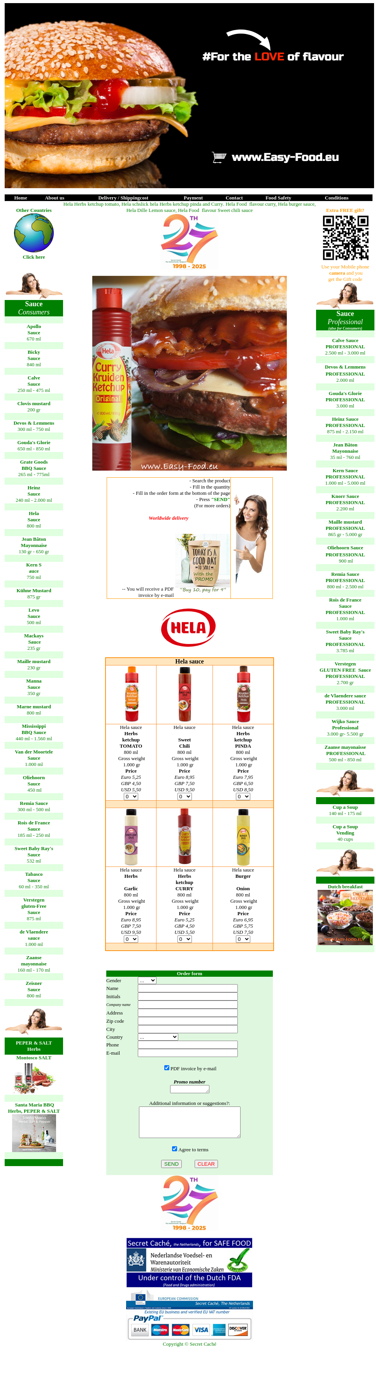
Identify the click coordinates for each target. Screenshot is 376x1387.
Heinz (34, 488)
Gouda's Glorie (34, 442)
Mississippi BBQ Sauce (33, 729)
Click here (34, 257)
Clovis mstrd (34, 403)
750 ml (34, 577)
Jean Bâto (34, 539)
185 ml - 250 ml (34, 835)
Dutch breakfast (345, 886)
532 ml (34, 861)
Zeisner (34, 983)
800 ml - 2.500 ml (345, 586)
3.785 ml (345, 650)
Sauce (34, 332)
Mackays (34, 636)
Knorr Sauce (345, 496)
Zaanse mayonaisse (345, 747)
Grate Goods (33, 462)
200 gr (33, 410)
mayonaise (34, 964)
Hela (34, 513)
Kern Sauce (345, 470)
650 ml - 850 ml (34, 449)
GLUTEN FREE (338, 670)
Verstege (345, 664)
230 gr (33, 668)
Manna (34, 681)
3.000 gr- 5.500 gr (345, 727)
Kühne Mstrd (33, 590)
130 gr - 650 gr (34, 551)
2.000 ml (345, 380)
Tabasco (33, 874)
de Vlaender (33, 932)
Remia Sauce (34, 803)
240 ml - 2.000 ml (34, 500)
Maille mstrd (34, 661)
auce (34, 571)
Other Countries (33, 210)
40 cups (345, 839)
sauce (34, 938)
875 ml (34, 918)
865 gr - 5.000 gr (345, 534)
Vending (345, 833)
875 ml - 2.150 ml (345, 431)
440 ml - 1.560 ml (34, 738)
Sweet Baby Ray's (34, 848)
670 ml (34, 339)
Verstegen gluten (33, 903)
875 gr (33, 597)
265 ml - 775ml (34, 474)
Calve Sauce (345, 340)
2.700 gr (345, 682)
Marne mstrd (34, 706)
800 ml (34, 526)
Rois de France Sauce (345, 603)
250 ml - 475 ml (34, 390)
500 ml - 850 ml (345, 759)
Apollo (34, 326)
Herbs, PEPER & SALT (34, 1111)
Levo (33, 610)
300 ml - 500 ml (34, 809)
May (25, 545)
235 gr (33, 648)
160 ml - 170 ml (34, 970)
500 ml (34, 622)
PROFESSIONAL (345, 346)
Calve (34, 378)
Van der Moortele (34, 752)
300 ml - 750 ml (34, 429)
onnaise (39, 545)
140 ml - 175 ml (345, 813)
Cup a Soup (345, 807)
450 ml (34, 790)
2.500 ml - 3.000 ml (345, 353)
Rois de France (34, 823)
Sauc (34, 494)
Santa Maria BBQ (34, 1105)
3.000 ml (345, 406)
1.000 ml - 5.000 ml (345, 483)
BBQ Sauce (33, 468)
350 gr (33, 693)
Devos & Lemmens (34, 423)
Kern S (33, 565)
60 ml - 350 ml (34, 886)
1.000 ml (34, 764)
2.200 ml (345, 509)
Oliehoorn (34, 777)
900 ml (346, 561)
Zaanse (34, 957)
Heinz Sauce (345, 419)
